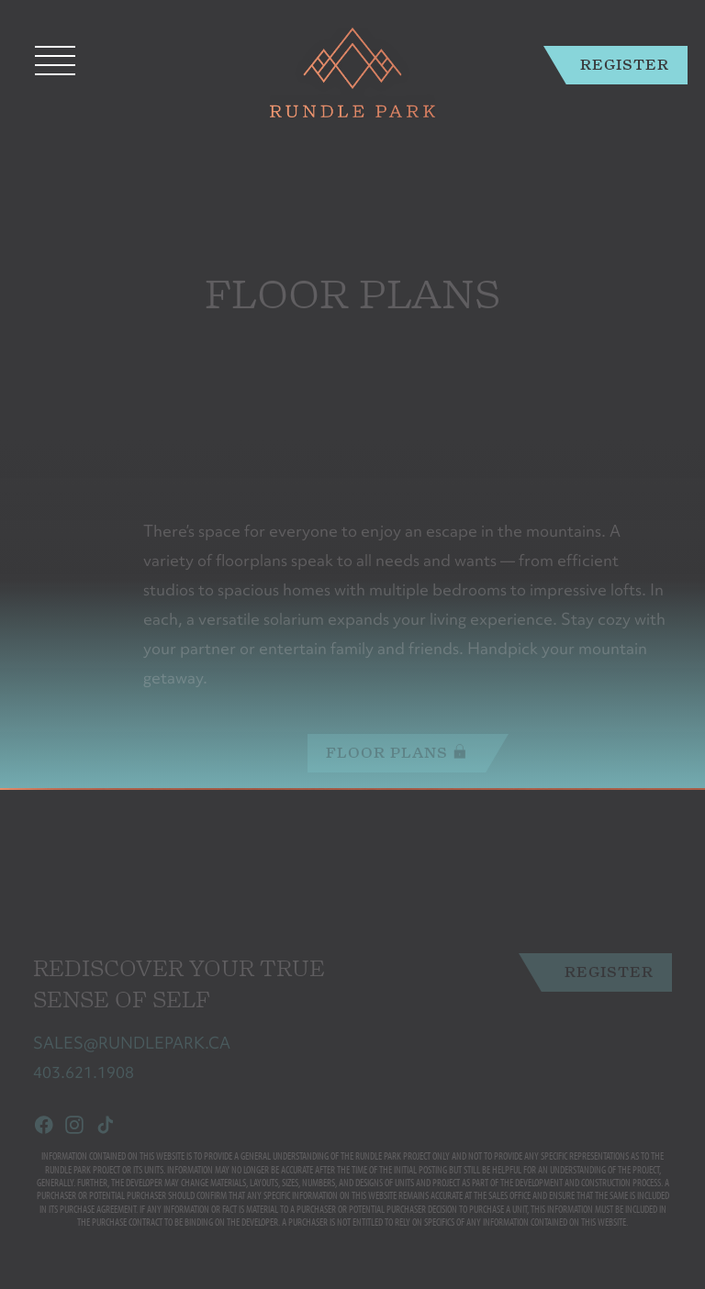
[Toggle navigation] (55, 60)
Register (624, 64)
